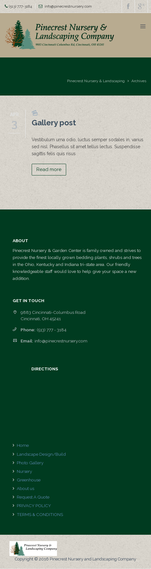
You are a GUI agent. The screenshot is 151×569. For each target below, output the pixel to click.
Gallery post (54, 122)
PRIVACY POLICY (34, 505)
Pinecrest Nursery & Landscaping (96, 81)
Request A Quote (33, 497)
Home (23, 445)
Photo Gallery (30, 462)
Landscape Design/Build (41, 454)
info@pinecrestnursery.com (68, 6)
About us (25, 488)
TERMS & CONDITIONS (40, 514)
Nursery (24, 471)
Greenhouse (29, 479)
